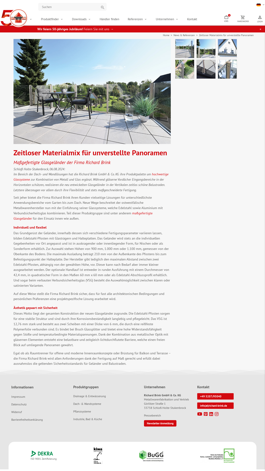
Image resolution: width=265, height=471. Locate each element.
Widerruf (16, 413)
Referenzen (147, 20)
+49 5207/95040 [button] (210, 398)
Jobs (232, 19)
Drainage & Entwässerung (89, 398)
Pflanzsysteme (82, 413)
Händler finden (123, 20)
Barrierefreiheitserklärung (27, 421)
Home (166, 37)
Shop (45, 20)
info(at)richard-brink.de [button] (213, 407)
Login (261, 22)
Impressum (18, 398)
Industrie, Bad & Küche (87, 421)
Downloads (95, 20)
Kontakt (199, 20)
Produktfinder (68, 20)
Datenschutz (19, 406)
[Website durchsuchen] (72, 7)
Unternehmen (174, 20)
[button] (260, 4)
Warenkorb (246, 22)
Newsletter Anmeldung (160, 425)
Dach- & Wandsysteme (87, 405)
